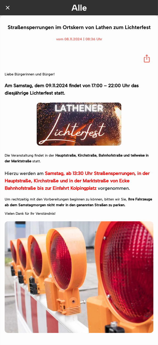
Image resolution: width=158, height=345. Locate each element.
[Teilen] (146, 58)
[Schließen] (7, 7)
